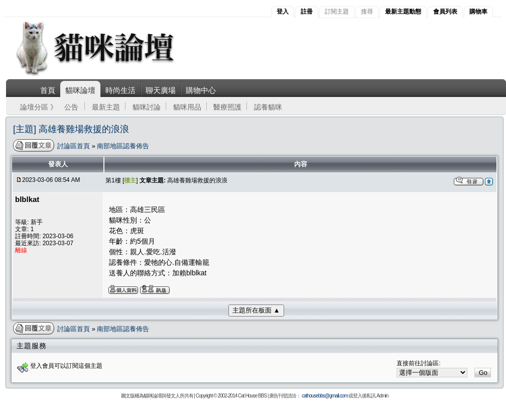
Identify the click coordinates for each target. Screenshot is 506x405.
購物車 (478, 11)
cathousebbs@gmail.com (324, 395)
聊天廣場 (161, 90)
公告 (71, 107)
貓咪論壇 (80, 90)
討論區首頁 (74, 146)
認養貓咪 (268, 107)
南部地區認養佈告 (123, 146)
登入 (283, 11)
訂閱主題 (337, 11)
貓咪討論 (147, 107)
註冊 (307, 11)
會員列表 (445, 11)
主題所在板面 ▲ (256, 310)
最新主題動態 (403, 11)
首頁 (47, 90)
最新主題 (106, 107)
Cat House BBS (252, 395)
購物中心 (201, 90)
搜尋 (367, 11)
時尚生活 (120, 90)
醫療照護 (227, 107)
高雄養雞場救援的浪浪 (197, 180)
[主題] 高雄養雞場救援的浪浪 (71, 129)
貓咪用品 (187, 107)
